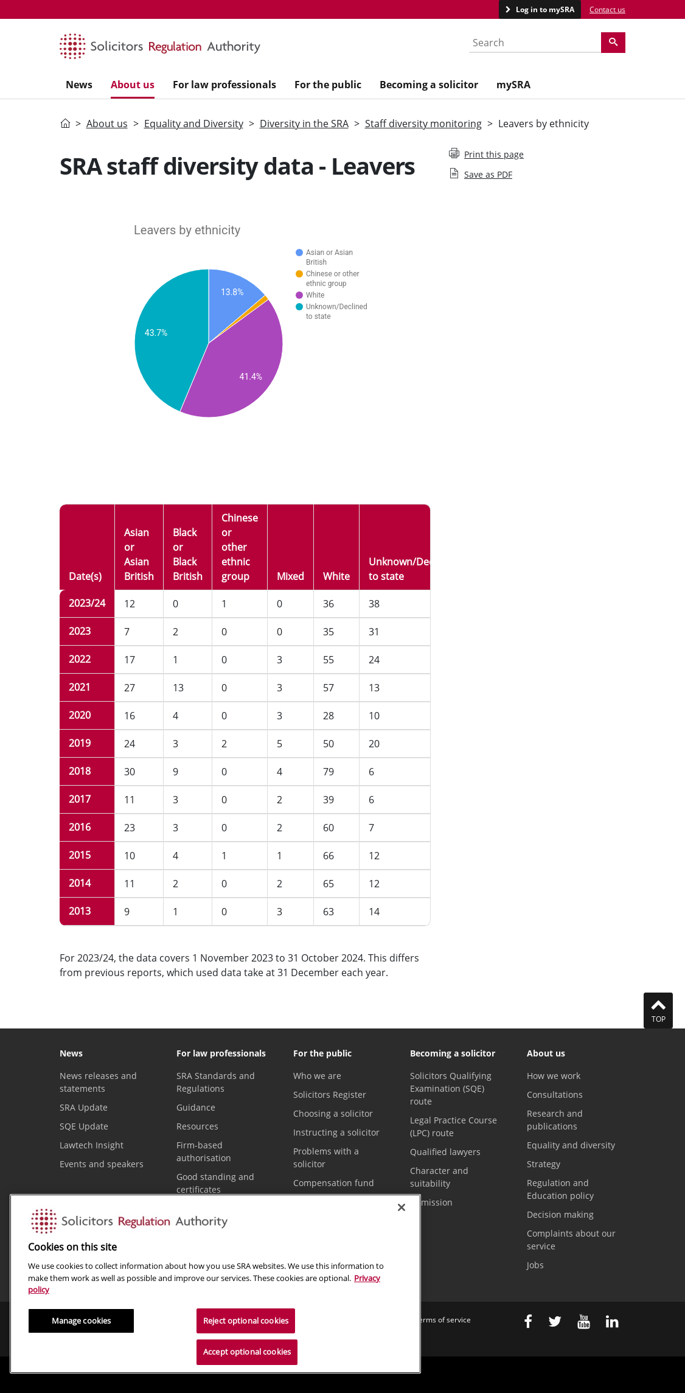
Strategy (543, 1164)
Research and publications (555, 1120)
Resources (197, 1126)
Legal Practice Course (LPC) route (453, 1126)
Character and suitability (439, 1177)
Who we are (317, 1075)
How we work (553, 1075)
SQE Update (84, 1126)
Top (658, 1010)
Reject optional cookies (245, 1320)
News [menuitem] (79, 84)
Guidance (195, 1107)
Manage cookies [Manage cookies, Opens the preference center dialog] (81, 1320)
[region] (215, 1284)
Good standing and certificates (215, 1183)
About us (107, 123)
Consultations (555, 1094)
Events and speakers (102, 1164)
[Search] (613, 42)
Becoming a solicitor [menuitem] (429, 84)
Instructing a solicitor (336, 1132)
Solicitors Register (329, 1094)
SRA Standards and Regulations (215, 1082)
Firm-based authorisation (203, 1151)
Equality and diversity (571, 1145)
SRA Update (84, 1107)
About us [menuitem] (133, 84)
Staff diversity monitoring (423, 123)
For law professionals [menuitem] (224, 84)
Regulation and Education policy (560, 1189)
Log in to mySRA (544, 9)
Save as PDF (480, 174)
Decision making (560, 1214)
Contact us (607, 9)
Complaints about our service (571, 1239)
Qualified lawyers (445, 1151)
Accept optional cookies (247, 1351)
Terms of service (442, 1319)
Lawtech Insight (91, 1145)
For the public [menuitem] (327, 84)
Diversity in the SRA (304, 123)
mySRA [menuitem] (513, 84)
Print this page (486, 154)
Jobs (535, 1265)
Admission (431, 1202)
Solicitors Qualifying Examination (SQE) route (451, 1088)
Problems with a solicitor (326, 1157)
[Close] (401, 1207)
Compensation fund (333, 1183)
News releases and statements (98, 1082)
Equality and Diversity (193, 123)
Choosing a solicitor (333, 1113)
